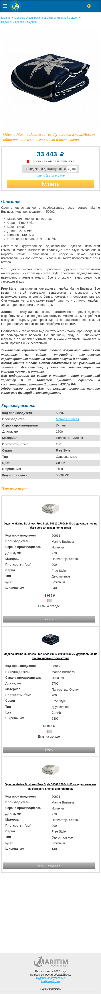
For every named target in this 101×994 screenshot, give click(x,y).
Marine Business (67, 419)
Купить (51, 184)
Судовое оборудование (50, 978)
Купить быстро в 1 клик (50, 175)
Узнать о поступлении (49, 865)
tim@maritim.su (50, 981)
